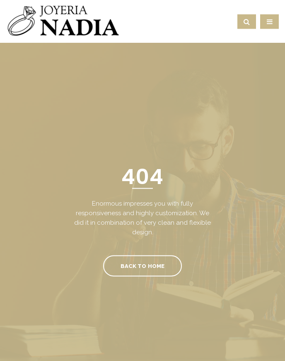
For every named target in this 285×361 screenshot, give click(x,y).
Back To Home (142, 266)
